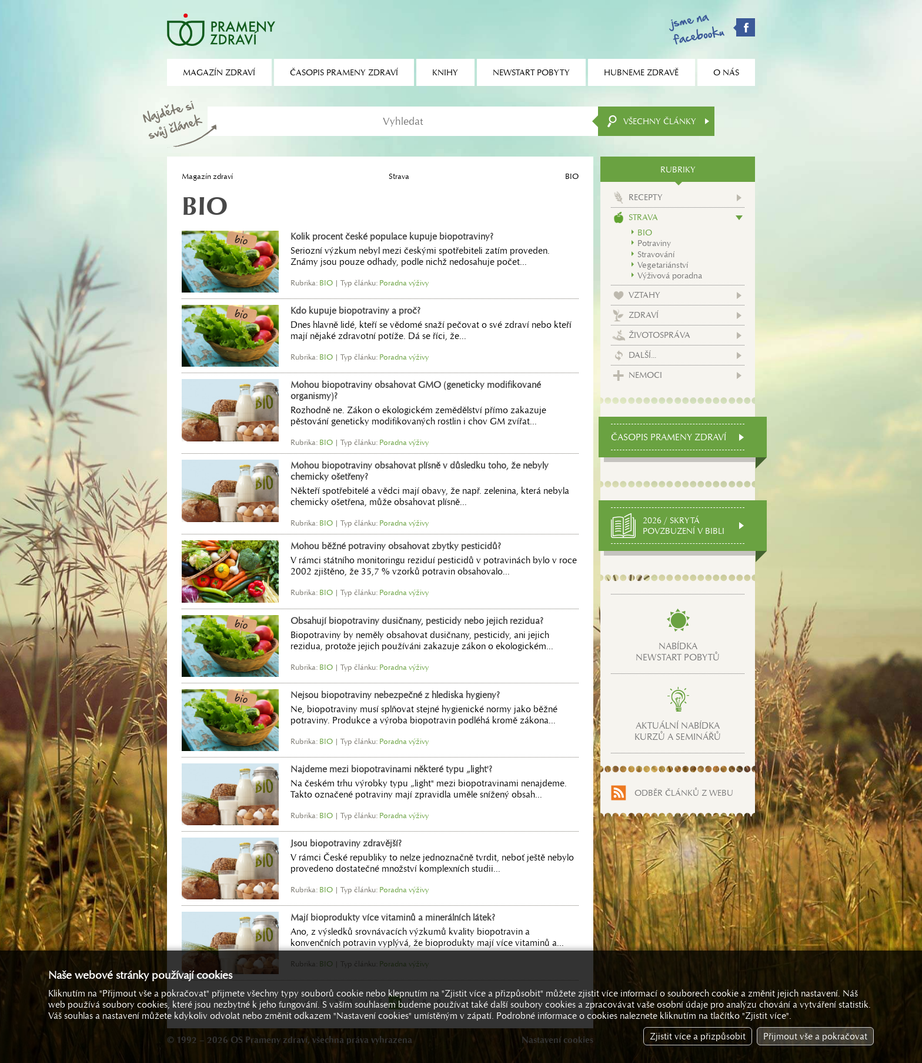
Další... (642, 355)
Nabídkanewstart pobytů (678, 651)
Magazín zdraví (207, 176)
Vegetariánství (662, 265)
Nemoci (645, 375)
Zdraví (644, 315)
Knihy (445, 72)
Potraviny (654, 243)
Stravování (655, 254)
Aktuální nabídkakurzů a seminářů (677, 731)
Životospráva (659, 335)
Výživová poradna (669, 275)
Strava (399, 176)
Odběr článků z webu (683, 793)
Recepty (646, 197)
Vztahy (644, 295)
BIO (644, 232)
